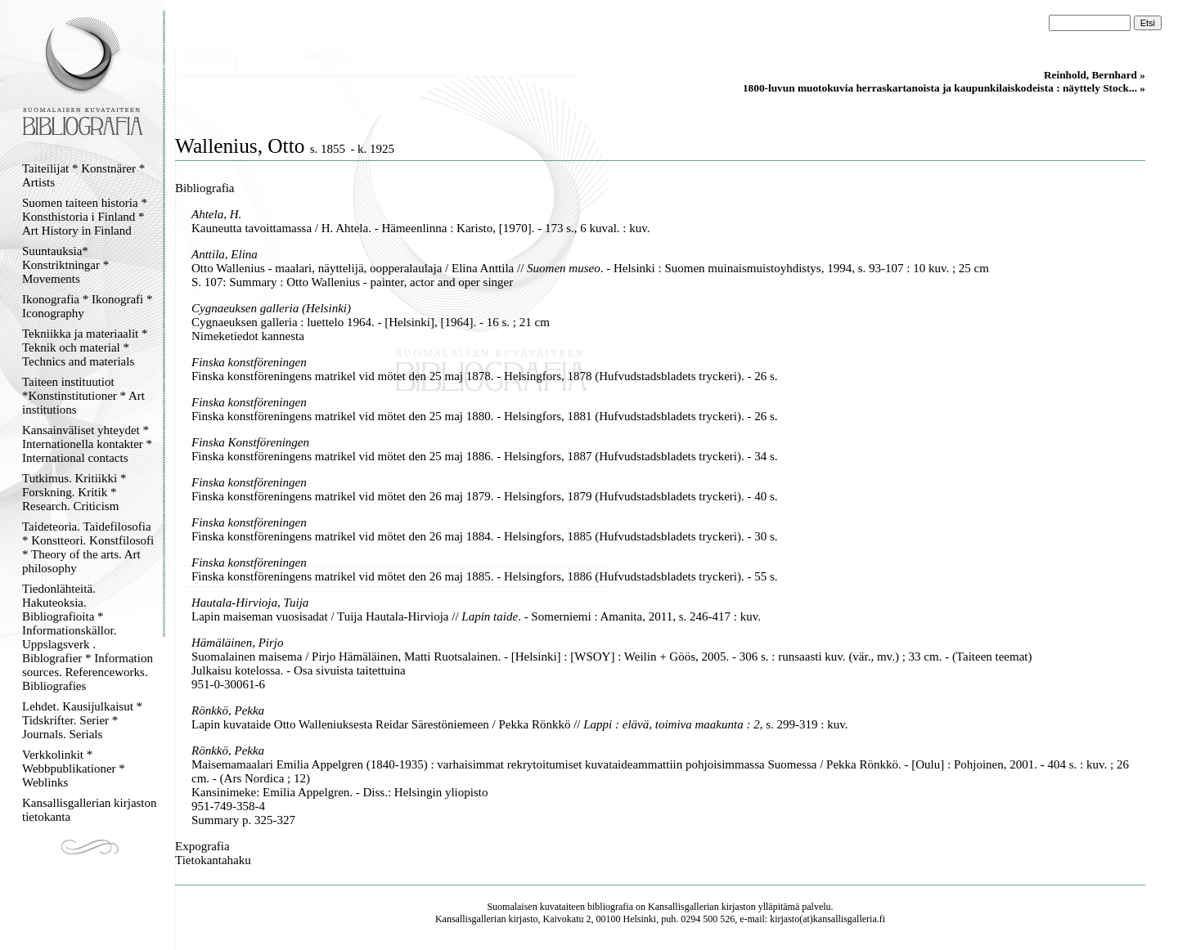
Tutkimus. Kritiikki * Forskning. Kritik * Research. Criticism (74, 492)
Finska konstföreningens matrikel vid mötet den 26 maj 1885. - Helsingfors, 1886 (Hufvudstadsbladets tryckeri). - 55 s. (484, 576)
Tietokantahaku (213, 860)
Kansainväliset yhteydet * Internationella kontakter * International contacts (87, 443)
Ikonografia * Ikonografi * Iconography (87, 306)
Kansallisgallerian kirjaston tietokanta (89, 809)
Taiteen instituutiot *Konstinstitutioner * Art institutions (83, 395)
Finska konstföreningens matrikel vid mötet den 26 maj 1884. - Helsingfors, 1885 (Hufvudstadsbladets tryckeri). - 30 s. (484, 536)
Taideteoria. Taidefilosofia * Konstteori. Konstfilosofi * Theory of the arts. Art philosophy (88, 547)
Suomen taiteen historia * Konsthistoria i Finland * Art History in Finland (84, 216)
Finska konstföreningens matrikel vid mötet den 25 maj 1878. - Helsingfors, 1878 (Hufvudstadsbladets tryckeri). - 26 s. (484, 376)
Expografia (202, 846)
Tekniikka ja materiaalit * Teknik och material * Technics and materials (84, 347)
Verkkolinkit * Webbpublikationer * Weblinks (73, 768)
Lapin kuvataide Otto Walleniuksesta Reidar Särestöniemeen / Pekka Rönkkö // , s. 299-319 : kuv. (519, 724)
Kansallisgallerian (683, 906)
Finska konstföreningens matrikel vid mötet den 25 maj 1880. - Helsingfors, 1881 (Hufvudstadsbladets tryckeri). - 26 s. (484, 416)
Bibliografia (204, 188)
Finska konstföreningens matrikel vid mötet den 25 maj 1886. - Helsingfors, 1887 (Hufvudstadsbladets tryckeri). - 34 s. (484, 456)
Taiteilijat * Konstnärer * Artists (83, 175)
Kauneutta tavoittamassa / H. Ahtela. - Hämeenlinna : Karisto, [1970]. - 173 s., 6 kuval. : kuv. (420, 228)
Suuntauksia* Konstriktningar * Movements (65, 264)
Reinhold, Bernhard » (1094, 75)
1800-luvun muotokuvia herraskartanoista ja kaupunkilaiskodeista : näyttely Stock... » (944, 88)
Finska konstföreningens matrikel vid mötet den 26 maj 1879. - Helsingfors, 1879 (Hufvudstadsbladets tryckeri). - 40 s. (484, 496)
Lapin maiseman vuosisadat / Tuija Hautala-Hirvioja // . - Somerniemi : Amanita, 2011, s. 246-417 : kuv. (476, 616)
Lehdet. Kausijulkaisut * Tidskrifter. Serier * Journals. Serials (82, 720)
